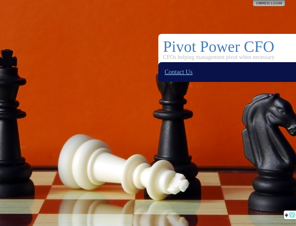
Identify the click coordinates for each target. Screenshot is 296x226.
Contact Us (178, 71)
